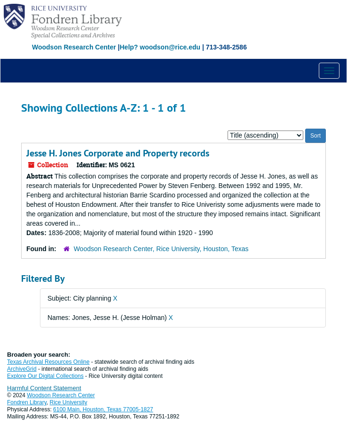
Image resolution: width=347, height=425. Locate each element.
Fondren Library (27, 402)
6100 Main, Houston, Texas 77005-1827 (103, 409)
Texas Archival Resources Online (48, 362)
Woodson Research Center (74, 47)
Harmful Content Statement (44, 388)
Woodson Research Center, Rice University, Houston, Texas (161, 249)
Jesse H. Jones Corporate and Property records (117, 153)
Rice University (68, 402)
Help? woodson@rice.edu (159, 47)
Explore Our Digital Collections (45, 376)
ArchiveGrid (22, 369)
